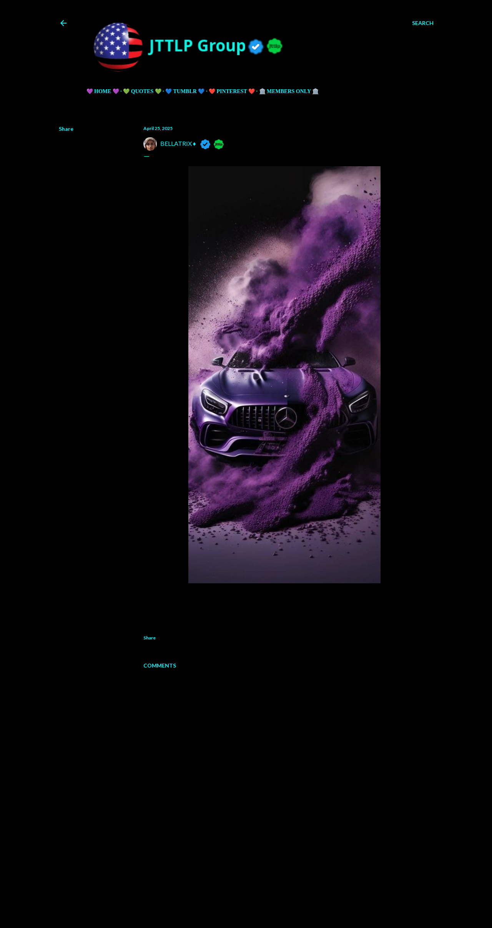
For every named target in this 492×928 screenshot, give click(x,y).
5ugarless (264, 906)
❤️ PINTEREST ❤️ (232, 91)
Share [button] (66, 128)
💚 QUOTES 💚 (142, 91)
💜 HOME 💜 (102, 91)
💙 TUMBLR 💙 (184, 91)
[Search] (423, 23)
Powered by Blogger (246, 891)
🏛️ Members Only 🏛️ (289, 91)
